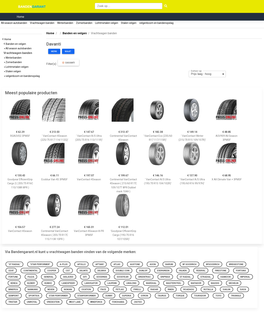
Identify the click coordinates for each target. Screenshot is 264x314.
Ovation (86, 289)
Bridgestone (236, 264)
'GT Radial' (14, 264)
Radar (154, 289)
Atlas (116, 264)
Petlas (120, 289)
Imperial (245, 277)
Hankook (225, 277)
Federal (200, 270)
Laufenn (112, 283)
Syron (144, 295)
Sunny (108, 295)
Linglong (131, 283)
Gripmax (165, 277)
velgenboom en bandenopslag (156, 23)
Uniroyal (32, 302)
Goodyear (123, 277)
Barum (169, 264)
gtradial (205, 277)
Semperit (13, 295)
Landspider (68, 283)
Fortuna (241, 270)
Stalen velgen (128, 23)
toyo (218, 295)
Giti (85, 277)
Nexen (50, 289)
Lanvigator (91, 283)
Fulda (31, 277)
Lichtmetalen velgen (106, 23)
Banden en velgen (16, 43)
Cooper (51, 270)
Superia (126, 295)
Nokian (68, 289)
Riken (171, 289)
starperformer (86, 295)
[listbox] (207, 74)
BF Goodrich (189, 264)
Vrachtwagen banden (42, 23)
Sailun (226, 289)
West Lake (75, 302)
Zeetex (138, 302)
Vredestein (53, 302)
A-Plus (64, 264)
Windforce (96, 302)
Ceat (11, 270)
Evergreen (163, 270)
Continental (30, 270)
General (48, 277)
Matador (196, 283)
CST (68, 270)
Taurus (162, 295)
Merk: (54, 51)
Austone (135, 264)
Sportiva (33, 295)
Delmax (101, 270)
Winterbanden (65, 23)
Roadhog (188, 289)
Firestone (220, 270)
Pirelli (137, 289)
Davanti (68, 62)
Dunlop (143, 270)
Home (20, 16)
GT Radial (185, 277)
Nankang (33, 289)
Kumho (48, 283)
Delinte (84, 270)
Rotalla (208, 289)
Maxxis (215, 283)
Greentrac (144, 277)
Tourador (200, 295)
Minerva (13, 289)
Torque (180, 295)
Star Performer (58, 295)
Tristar (12, 302)
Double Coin (122, 270)
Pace (103, 289)
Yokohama (118, 302)
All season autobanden (14, 23)
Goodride (101, 277)
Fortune (13, 277)
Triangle (236, 295)
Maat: (68, 51)
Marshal (151, 283)
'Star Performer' (40, 264)
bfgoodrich (212, 264)
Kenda (14, 283)
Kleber (31, 283)
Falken (183, 270)
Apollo (81, 264)
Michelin (233, 283)
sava (243, 289)
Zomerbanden (84, 23)
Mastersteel (173, 283)
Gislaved (68, 277)
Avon (153, 264)
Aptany (99, 264)
